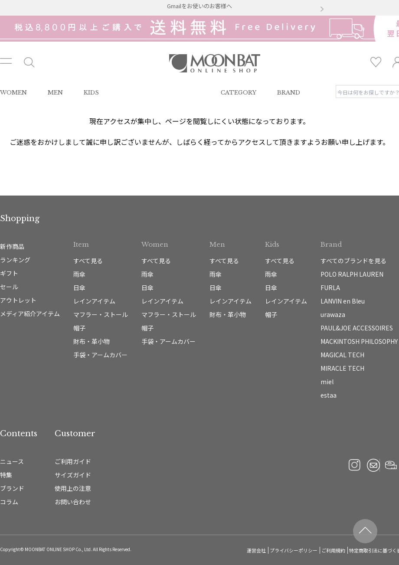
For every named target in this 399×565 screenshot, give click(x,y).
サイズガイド (73, 474)
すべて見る (88, 260)
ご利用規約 (333, 550)
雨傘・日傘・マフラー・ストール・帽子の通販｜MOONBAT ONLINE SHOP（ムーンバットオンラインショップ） (214, 63)
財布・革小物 (91, 341)
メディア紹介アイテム (30, 313)
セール (9, 286)
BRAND (288, 92)
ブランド (12, 488)
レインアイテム (94, 301)
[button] (77, 9)
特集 (6, 474)
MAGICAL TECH (342, 354)
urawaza (333, 314)
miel (327, 381)
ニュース (12, 461)
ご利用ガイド (73, 461)
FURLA (330, 287)
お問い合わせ (73, 501)
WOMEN (13, 92)
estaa (329, 395)
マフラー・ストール (100, 314)
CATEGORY (238, 92)
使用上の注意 (73, 488)
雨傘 (79, 274)
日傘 (79, 287)
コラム (9, 501)
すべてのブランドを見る (353, 260)
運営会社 (256, 550)
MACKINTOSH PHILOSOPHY (359, 341)
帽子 (79, 327)
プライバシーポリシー (293, 550)
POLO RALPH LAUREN (352, 274)
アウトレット (18, 300)
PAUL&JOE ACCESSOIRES (357, 327)
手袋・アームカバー (100, 354)
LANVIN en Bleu (343, 301)
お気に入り (376, 62)
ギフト (9, 273)
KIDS (91, 92)
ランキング (15, 259)
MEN (55, 92)
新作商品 (12, 246)
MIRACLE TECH (342, 368)
